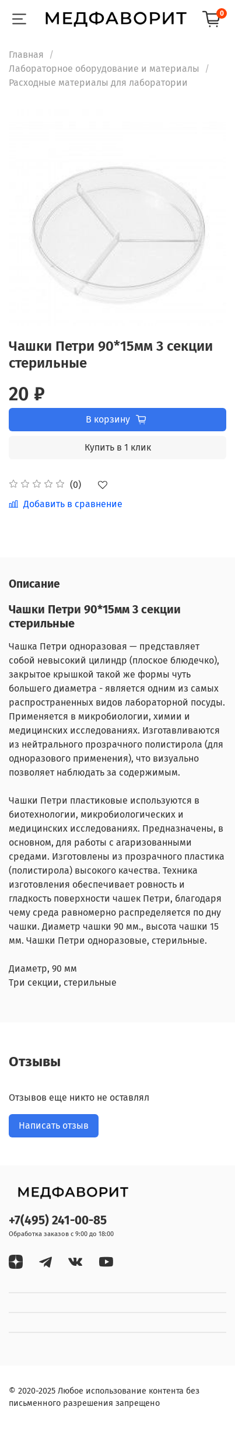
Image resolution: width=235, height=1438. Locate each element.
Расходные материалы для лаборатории (98, 82)
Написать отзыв (54, 1125)
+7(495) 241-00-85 (58, 1220)
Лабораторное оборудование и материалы (104, 68)
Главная (26, 54)
